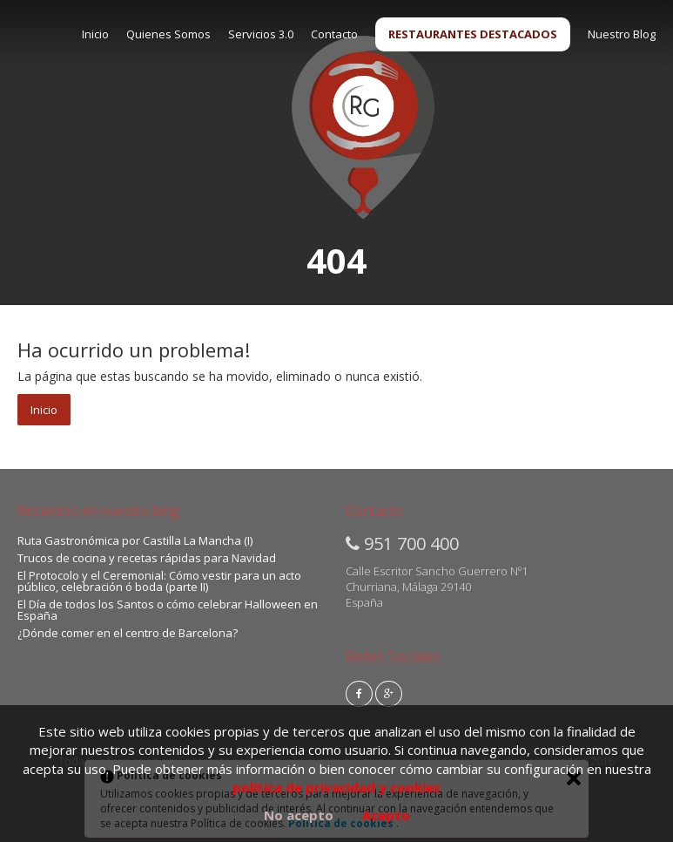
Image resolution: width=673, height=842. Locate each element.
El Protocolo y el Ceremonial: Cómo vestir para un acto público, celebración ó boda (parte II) (159, 580)
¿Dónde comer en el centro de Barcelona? (127, 633)
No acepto (298, 815)
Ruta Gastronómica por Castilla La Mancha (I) (134, 540)
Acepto (386, 815)
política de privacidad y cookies (336, 787)
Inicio (95, 34)
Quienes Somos (168, 34)
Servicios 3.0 (260, 34)
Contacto (334, 34)
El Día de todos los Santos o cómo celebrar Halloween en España (167, 609)
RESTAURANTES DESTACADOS (472, 34)
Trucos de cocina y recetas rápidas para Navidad (146, 558)
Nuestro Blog (622, 34)
